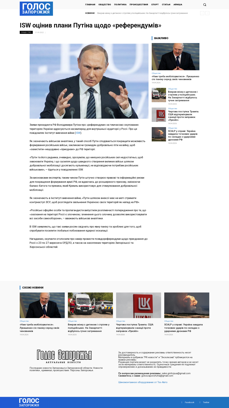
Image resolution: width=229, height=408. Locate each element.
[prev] (202, 13)
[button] (204, 4)
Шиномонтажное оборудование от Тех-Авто (142, 382)
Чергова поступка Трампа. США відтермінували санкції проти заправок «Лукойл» (183, 113)
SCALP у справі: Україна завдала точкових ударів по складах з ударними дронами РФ (183, 132)
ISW (78, 132)
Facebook (189, 402)
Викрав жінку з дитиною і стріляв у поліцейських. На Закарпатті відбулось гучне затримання (142, 13)
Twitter (206, 402)
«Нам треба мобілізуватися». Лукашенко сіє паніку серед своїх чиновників (175, 78)
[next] (207, 13)
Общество (26, 32)
